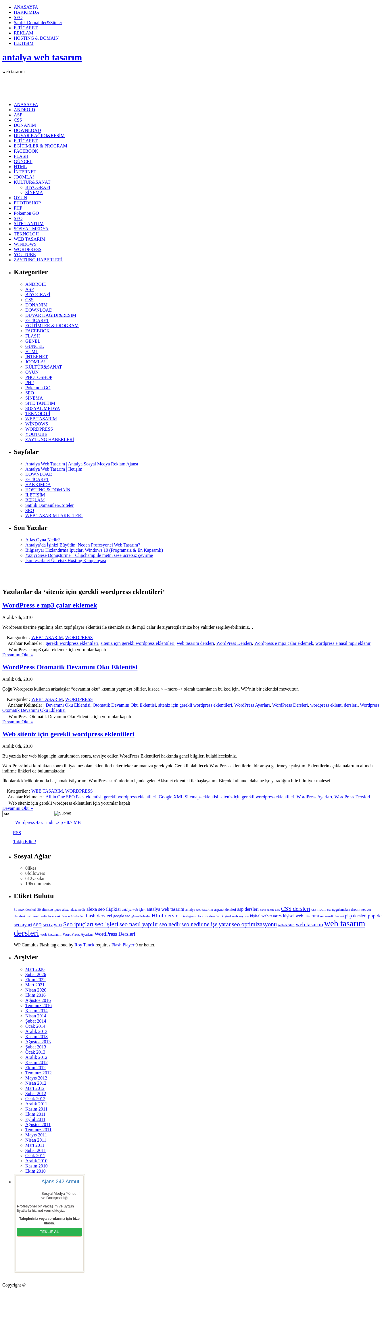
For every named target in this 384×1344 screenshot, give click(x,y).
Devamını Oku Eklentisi (68, 705)
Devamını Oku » (17, 654)
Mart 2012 (35, 1088)
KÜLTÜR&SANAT (32, 182)
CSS (18, 120)
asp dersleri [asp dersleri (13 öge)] (248, 909)
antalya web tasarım (42, 57)
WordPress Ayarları (252, 705)
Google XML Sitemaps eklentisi (188, 796)
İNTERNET (25, 171)
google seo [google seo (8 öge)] (121, 916)
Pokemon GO (26, 213)
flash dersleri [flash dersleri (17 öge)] (99, 916)
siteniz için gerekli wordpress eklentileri (137, 643)
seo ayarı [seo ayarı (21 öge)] (52, 924)
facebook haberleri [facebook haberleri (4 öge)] (73, 916)
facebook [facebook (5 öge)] (54, 916)
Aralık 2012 (36, 1057)
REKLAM (23, 32)
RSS (17, 832)
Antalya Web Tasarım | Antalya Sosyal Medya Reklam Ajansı (81, 463)
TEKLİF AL (49, 1232)
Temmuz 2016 (38, 1005)
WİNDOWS (25, 244)
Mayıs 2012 (36, 1077)
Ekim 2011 (35, 1114)
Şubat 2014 (35, 1021)
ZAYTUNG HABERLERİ (38, 259)
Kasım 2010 (36, 1165)
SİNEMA (34, 192)
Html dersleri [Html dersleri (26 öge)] (166, 915)
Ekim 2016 (35, 995)
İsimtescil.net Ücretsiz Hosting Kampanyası (65, 560)
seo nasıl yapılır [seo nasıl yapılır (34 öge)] (139, 924)
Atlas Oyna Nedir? (42, 539)
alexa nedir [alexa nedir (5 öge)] (77, 910)
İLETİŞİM (23, 43)
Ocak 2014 (35, 1026)
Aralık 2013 (36, 1031)
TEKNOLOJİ (26, 233)
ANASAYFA (26, 7)
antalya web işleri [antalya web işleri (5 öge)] (133, 910)
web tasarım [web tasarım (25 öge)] (309, 924)
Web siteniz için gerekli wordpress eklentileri (68, 734)
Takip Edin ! (24, 841)
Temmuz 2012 (38, 1072)
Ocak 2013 (35, 1052)
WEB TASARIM (29, 239)
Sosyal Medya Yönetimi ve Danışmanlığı (60, 1195)
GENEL (32, 341)
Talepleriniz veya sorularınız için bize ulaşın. (49, 1221)
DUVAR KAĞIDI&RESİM (39, 135)
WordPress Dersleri (234, 643)
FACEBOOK (26, 151)
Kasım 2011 (36, 1109)
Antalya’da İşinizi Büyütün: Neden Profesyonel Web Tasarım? (82, 544)
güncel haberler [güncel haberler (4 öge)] (140, 916)
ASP (18, 114)
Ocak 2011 (35, 1155)
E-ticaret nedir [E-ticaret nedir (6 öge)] (36, 916)
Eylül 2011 (35, 1119)
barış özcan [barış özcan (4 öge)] (267, 909)
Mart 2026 (35, 969)
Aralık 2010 (36, 1160)
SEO (18, 17)
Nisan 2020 (35, 990)
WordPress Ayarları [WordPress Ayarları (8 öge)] (78, 934)
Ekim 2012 (35, 1067)
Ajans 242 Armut (60, 1181)
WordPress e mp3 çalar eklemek (49, 605)
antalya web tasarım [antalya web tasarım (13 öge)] (165, 909)
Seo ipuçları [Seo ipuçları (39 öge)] (78, 924)
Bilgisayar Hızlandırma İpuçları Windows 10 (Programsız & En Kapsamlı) (94, 550)
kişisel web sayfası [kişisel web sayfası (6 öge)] (235, 916)
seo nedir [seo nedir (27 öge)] (169, 924)
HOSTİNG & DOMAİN (36, 38)
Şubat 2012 (35, 1093)
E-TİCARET (26, 27)
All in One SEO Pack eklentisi (73, 796)
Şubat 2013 (35, 1046)
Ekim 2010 (35, 1171)
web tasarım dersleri (195, 643)
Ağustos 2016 (38, 1000)
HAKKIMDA (26, 12)
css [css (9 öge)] (277, 909)
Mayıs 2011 (36, 1134)
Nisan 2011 (35, 1140)
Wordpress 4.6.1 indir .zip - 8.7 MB (48, 822)
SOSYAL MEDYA (31, 228)
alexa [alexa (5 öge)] (66, 910)
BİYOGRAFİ (37, 187)
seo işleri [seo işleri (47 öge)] (106, 924)
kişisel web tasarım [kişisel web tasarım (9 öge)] (266, 916)
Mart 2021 (35, 984)
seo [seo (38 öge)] (37, 924)
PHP (18, 208)
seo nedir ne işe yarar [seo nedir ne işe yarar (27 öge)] (206, 924)
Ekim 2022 (35, 979)
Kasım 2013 (36, 1036)
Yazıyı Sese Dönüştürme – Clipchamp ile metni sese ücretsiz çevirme (89, 555)
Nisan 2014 (35, 1015)
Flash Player (123, 944)
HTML (20, 166)
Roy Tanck (84, 944)
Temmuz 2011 (38, 1129)
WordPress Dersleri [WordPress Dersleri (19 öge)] (115, 934)
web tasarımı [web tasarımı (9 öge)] (51, 934)
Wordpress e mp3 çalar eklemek (283, 643)
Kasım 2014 (36, 1010)
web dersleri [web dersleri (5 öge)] (286, 925)
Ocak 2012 (35, 1098)
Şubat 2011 (35, 1150)
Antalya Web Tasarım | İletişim (53, 469)
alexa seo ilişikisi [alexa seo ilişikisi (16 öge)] (104, 909)
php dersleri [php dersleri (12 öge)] (356, 915)
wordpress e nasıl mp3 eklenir (342, 643)
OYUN (20, 197)
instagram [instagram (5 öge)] (189, 916)
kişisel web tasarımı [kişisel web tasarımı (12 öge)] (301, 915)
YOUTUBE (25, 254)
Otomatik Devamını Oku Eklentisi (124, 705)
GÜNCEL (23, 161)
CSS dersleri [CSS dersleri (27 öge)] (295, 909)
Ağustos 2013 (38, 1041)
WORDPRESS (27, 249)
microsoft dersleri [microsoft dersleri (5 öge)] (332, 916)
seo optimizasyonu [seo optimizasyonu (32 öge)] (254, 924)
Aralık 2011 (36, 1103)
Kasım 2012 (36, 1062)
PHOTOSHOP (27, 202)
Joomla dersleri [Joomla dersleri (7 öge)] (209, 916)
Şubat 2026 (35, 974)
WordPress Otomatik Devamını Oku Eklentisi (69, 667)
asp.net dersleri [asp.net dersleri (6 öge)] (225, 910)
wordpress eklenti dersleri (334, 705)
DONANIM (25, 125)
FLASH (21, 156)
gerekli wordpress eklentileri (72, 643)
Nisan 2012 (35, 1083)
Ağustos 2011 (38, 1124)
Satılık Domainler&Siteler (38, 22)
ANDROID (24, 109)
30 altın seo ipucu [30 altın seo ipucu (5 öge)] (49, 910)
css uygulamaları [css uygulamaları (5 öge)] (338, 910)
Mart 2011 (35, 1145)
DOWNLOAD (27, 130)
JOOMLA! (24, 177)
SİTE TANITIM (29, 223)
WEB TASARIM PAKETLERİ (54, 515)
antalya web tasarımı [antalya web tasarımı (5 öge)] (199, 910)
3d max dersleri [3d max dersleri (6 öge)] (25, 910)
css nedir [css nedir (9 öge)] (318, 909)
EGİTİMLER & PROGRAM (40, 145)
